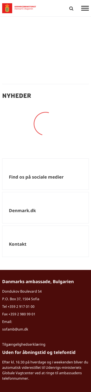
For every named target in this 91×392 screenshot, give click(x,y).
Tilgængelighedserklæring (23, 344)
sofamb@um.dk (15, 329)
